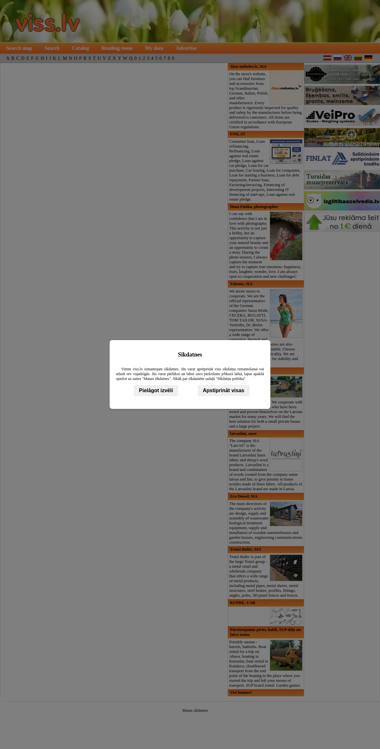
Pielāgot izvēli (156, 390)
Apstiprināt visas (223, 390)
